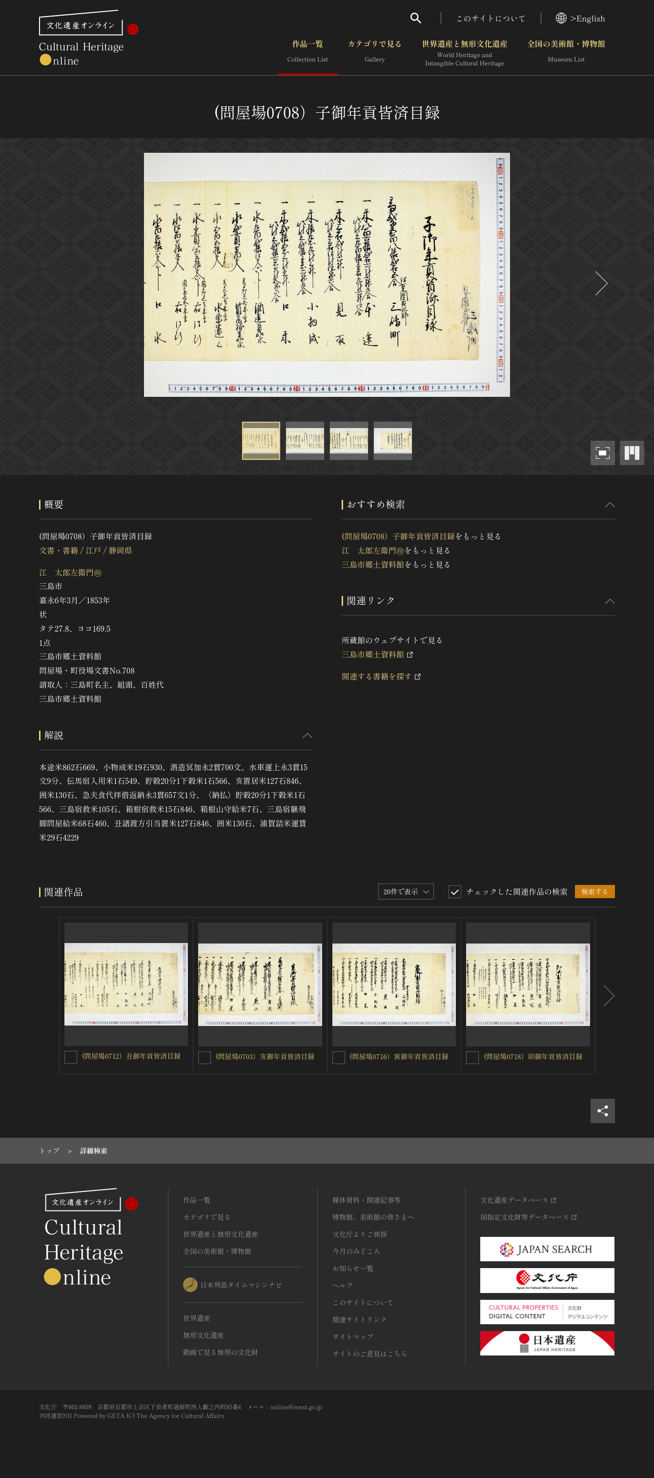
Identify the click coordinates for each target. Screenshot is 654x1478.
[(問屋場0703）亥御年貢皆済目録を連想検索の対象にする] (204, 1057)
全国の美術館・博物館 (566, 53)
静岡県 (120, 550)
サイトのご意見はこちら (370, 1353)
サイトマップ (352, 1336)
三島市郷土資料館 (373, 564)
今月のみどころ (356, 1251)
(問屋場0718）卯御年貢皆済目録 (533, 1056)
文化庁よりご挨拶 (359, 1234)
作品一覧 (307, 53)
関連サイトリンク (359, 1319)
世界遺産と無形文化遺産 (465, 53)
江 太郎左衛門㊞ (70, 572)
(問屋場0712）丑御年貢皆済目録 (131, 1056)
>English (580, 18)
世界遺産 (196, 1318)
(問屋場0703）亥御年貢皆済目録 (265, 1056)
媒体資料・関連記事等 (366, 1200)
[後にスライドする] (600, 283)
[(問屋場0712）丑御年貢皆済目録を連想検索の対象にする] (70, 1057)
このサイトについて (491, 18)
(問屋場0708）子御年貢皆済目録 (398, 536)
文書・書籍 (58, 550)
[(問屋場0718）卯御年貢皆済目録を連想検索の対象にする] (472, 1057)
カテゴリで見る (374, 53)
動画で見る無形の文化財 (220, 1352)
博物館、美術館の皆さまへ (373, 1217)
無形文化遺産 (203, 1335)
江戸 (93, 550)
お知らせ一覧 (352, 1268)
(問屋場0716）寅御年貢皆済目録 (399, 1056)
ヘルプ (342, 1285)
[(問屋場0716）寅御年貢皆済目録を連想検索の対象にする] (338, 1057)
